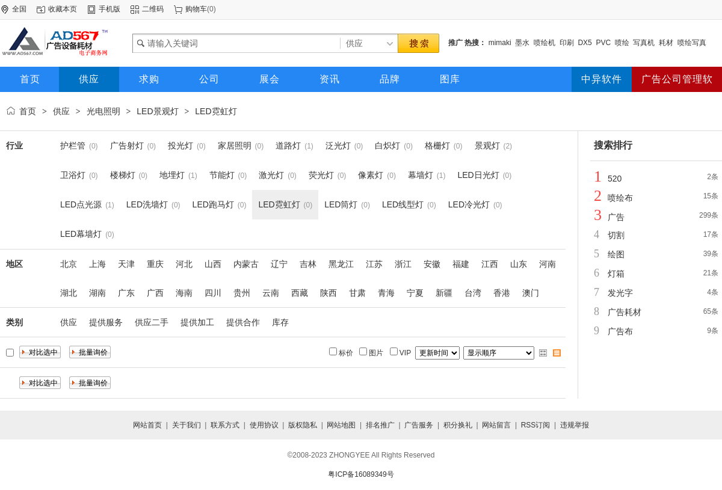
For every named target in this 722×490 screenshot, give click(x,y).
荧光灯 (321, 175)
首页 (27, 111)
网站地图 (341, 425)
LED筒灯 (340, 204)
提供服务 (106, 322)
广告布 (620, 331)
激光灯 (271, 175)
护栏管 (72, 145)
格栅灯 (437, 145)
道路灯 (288, 145)
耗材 (666, 42)
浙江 (403, 264)
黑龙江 (341, 264)
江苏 (374, 264)
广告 (616, 217)
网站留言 (496, 425)
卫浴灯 (72, 175)
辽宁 (279, 264)
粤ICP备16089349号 (360, 474)
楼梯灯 (122, 175)
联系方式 (225, 425)
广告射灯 (127, 145)
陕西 (328, 293)
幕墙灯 (420, 175)
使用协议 (264, 425)
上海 (97, 264)
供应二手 (151, 322)
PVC (603, 42)
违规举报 (574, 425)
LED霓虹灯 (215, 111)
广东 (126, 293)
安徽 (432, 264)
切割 (616, 235)
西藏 (299, 293)
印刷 (567, 42)
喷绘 (622, 42)
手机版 (109, 9)
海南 (184, 293)
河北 (184, 264)
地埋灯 (172, 175)
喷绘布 (620, 198)
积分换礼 (457, 425)
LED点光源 (81, 204)
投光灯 (180, 145)
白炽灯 (387, 145)
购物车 (196, 9)
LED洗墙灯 (147, 204)
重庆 (155, 264)
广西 (155, 293)
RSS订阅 (536, 425)
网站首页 (147, 425)
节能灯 (222, 175)
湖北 (68, 293)
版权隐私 (302, 425)
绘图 (616, 254)
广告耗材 (624, 312)
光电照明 (103, 111)
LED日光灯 (478, 175)
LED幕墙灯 (81, 234)
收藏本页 (62, 9)
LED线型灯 (403, 204)
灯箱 (616, 273)
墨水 (522, 42)
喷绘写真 (691, 42)
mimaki (500, 42)
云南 (270, 293)
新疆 (444, 293)
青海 (386, 293)
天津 (126, 264)
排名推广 (380, 425)
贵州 (241, 293)
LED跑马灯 (213, 204)
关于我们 (186, 425)
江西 (489, 264)
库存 (280, 322)
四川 (213, 293)
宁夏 (415, 293)
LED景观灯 (157, 111)
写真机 (644, 42)
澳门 (530, 293)
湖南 (97, 293)
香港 (501, 293)
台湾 (472, 293)
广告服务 (418, 425)
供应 (61, 111)
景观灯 (487, 145)
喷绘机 (544, 42)
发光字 (620, 293)
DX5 (584, 42)
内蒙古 (246, 264)
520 (615, 178)
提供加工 (197, 322)
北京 (68, 264)
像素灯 (370, 175)
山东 (518, 264)
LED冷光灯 (469, 204)
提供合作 (243, 322)
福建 (460, 264)
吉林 (308, 264)
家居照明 (234, 145)
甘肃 (357, 293)
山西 (213, 264)
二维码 (153, 9)
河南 (547, 264)
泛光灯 (338, 145)
